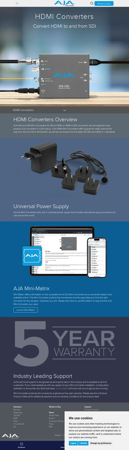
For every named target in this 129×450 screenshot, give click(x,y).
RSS (50, 426)
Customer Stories (56, 421)
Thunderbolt (18, 423)
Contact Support (91, 409)
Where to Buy (104, 3)
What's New (54, 415)
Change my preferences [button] (100, 443)
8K (14, 426)
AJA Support (62, 388)
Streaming (17, 412)
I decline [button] (83, 443)
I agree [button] (73, 443)
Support (87, 406)
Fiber (15, 421)
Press (51, 423)
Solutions (17, 406)
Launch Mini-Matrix (25, 309)
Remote (16, 409)
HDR (15, 418)
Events (52, 418)
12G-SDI (16, 415)
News (51, 412)
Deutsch (58, 435)
